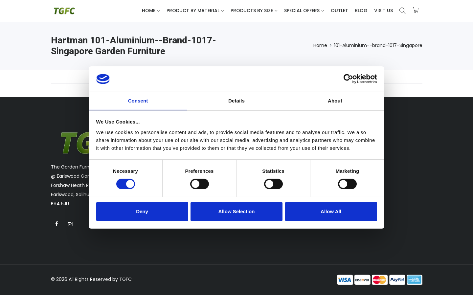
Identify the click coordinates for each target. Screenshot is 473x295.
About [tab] (335, 100)
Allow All (331, 211)
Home (148, 10)
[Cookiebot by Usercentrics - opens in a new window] (348, 79)
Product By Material (193, 10)
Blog (361, 10)
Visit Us (383, 10)
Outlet (339, 10)
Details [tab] (236, 100)
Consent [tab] (138, 100)
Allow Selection (236, 211)
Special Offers (302, 10)
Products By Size (252, 10)
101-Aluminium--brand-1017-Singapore (378, 45)
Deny (142, 211)
